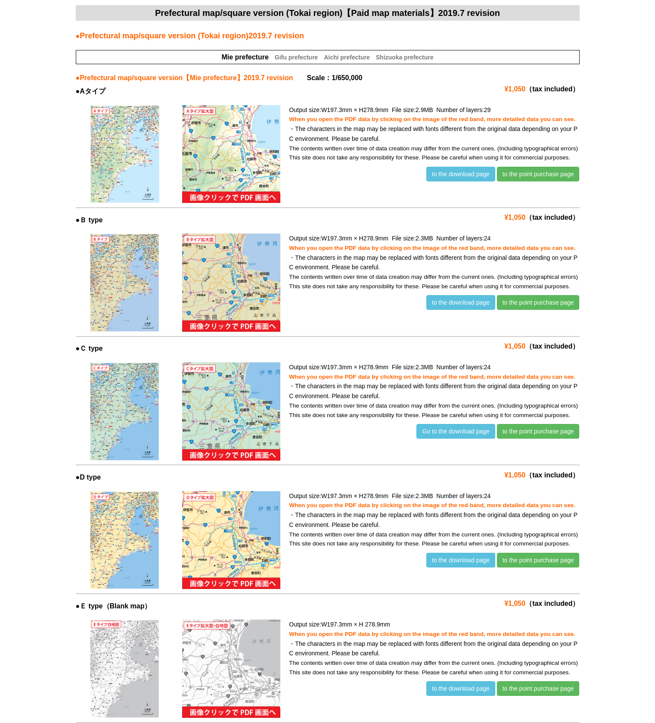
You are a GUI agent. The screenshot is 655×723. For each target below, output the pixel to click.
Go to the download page (455, 431)
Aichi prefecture (347, 57)
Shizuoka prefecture (405, 57)
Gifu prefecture (296, 57)
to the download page (461, 174)
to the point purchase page (538, 174)
